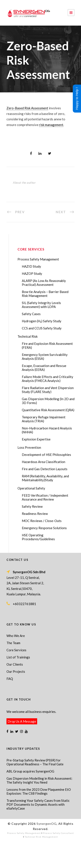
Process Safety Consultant (58, 833)
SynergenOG (47, 823)
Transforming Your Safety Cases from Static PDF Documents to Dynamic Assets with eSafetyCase (38, 804)
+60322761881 (24, 604)
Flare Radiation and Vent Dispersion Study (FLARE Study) (48, 390)
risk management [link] (51, 125)
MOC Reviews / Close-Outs (42, 521)
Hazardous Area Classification (43, 462)
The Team (13, 643)
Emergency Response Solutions (44, 528)
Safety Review (32, 506)
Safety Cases (31, 314)
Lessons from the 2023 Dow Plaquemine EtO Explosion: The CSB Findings (38, 791)
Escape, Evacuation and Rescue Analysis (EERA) (44, 368)
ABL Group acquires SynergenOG (30, 771)
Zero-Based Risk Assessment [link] (27, 108)
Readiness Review (35, 514)
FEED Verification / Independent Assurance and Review (45, 497)
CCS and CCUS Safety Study (42, 328)
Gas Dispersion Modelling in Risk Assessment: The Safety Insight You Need (39, 780)
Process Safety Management (38, 259)
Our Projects (15, 671)
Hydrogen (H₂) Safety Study (41, 321)
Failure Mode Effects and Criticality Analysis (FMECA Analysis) (47, 379)
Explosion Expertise (36, 439)
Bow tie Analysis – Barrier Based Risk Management (45, 294)
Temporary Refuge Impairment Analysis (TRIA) (43, 419)
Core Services (16, 650)
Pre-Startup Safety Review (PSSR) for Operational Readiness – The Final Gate (35, 762)
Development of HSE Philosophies (46, 455)
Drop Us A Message (22, 721)
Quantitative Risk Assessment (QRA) (48, 410)
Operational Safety (31, 488)
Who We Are (15, 636)
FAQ (9, 679)
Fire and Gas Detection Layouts (44, 469)
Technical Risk (27, 336)
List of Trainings (18, 657)
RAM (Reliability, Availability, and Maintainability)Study (45, 478)
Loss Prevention (29, 447)
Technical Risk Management (41, 836)
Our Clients (14, 664)
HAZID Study (31, 266)
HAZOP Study (32, 273)
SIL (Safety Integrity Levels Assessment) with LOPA (41, 305)
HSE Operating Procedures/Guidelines (38, 537)
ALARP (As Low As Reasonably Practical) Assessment (44, 282)
